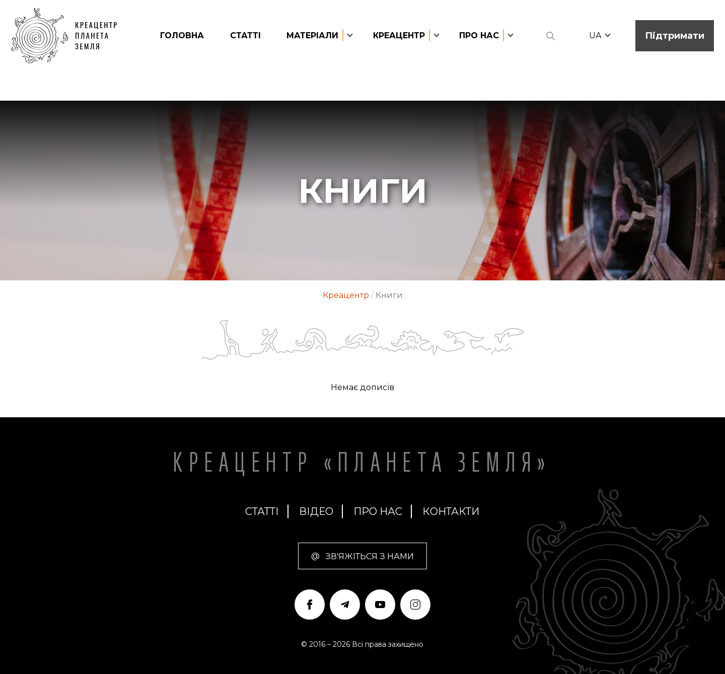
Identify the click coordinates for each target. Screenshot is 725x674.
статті (245, 35)
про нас (377, 511)
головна (182, 35)
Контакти (450, 511)
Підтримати (674, 35)
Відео (316, 511)
